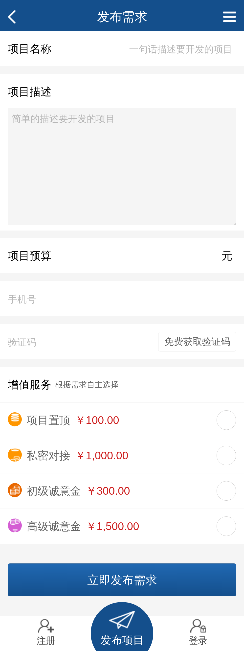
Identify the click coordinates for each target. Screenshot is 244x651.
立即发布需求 (122, 579)
